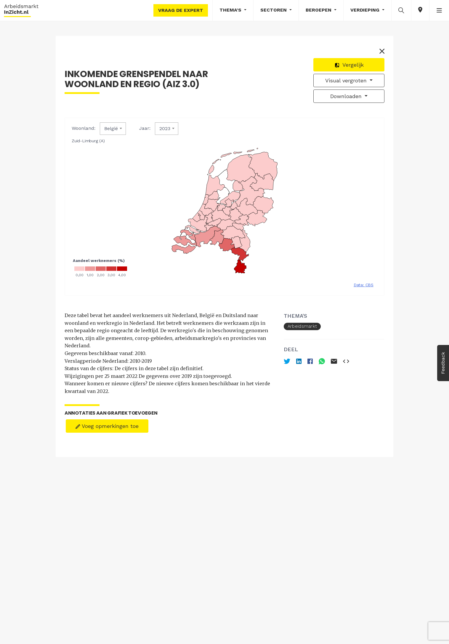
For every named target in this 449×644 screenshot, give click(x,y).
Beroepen (319, 10)
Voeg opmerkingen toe (107, 426)
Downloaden (346, 96)
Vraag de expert (180, 10)
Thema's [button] (231, 10)
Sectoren (274, 10)
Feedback (443, 363)
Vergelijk (349, 65)
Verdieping (365, 10)
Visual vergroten (346, 80)
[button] (401, 10)
